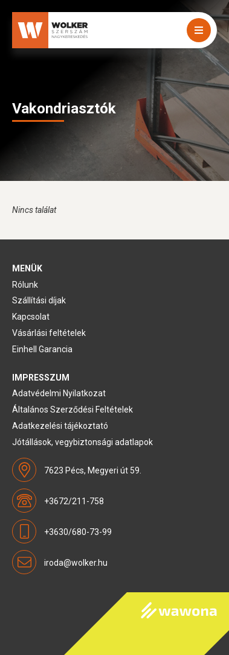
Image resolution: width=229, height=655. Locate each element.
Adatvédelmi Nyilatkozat (59, 393)
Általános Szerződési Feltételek (72, 409)
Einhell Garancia (42, 349)
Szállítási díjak (39, 300)
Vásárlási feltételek (49, 333)
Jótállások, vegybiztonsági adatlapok (82, 442)
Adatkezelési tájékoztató (60, 426)
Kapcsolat (31, 316)
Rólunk (25, 285)
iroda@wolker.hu (76, 563)
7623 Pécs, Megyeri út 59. (92, 470)
